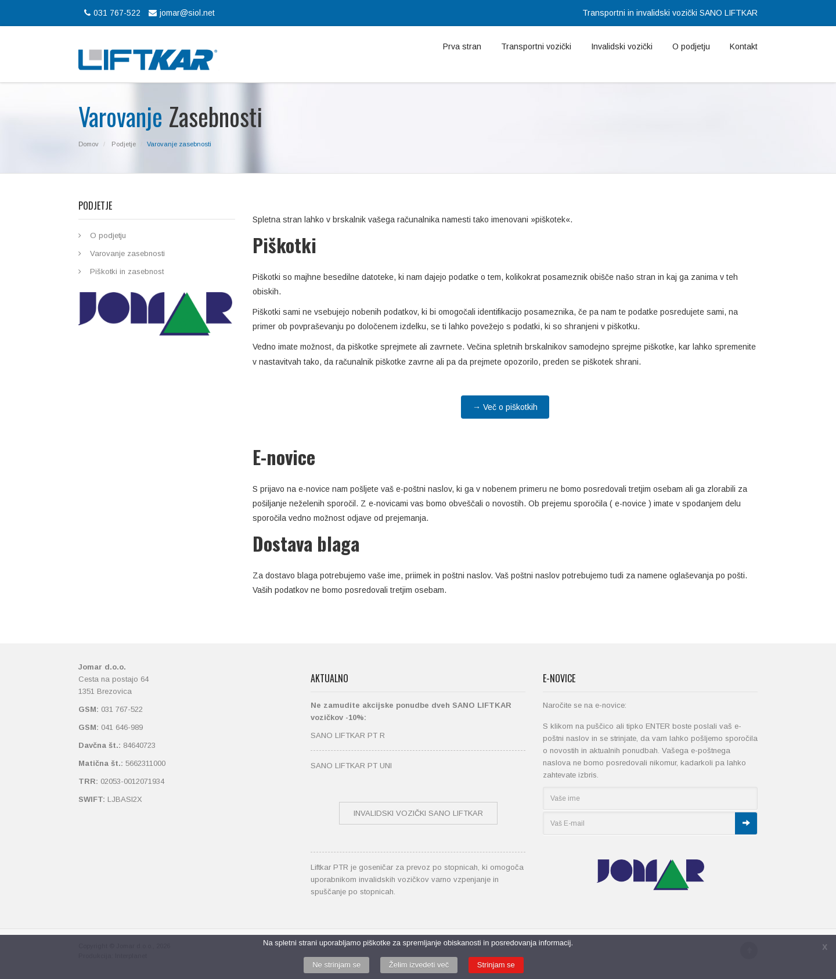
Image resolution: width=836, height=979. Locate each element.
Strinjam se (496, 964)
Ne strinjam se (336, 964)
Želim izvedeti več (419, 964)
